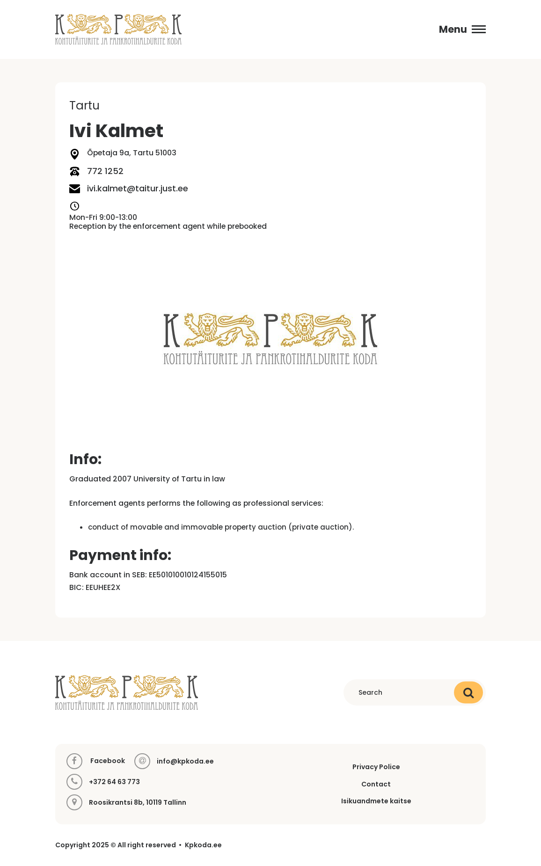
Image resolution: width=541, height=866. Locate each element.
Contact (376, 784)
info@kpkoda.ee (185, 761)
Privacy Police (376, 766)
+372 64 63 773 (114, 782)
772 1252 (96, 171)
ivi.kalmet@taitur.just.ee (128, 188)
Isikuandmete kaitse (376, 801)
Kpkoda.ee (203, 845)
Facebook (95, 761)
